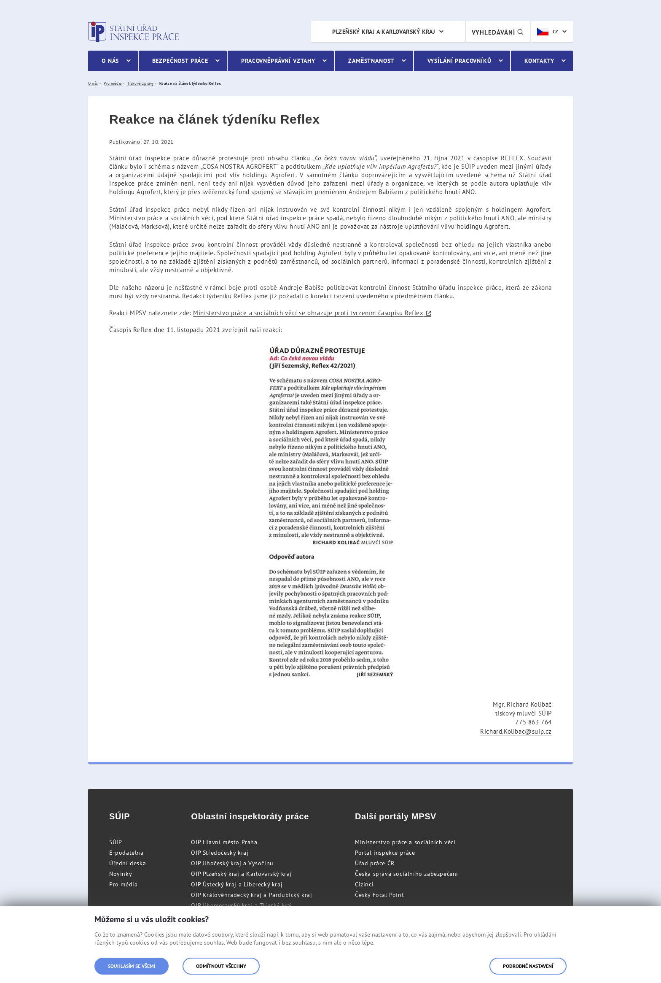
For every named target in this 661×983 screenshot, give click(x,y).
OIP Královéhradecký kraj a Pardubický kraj (251, 895)
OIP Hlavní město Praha (224, 842)
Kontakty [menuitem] (539, 61)
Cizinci (364, 884)
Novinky (120, 874)
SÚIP (115, 842)
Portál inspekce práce (385, 852)
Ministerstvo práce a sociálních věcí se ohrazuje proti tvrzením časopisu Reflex (308, 313)
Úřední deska (127, 863)
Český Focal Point (379, 895)
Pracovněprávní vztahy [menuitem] (278, 61)
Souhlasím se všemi (131, 966)
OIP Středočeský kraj (219, 852)
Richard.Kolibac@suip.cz (516, 731)
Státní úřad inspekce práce (133, 31)
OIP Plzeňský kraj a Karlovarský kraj (241, 874)
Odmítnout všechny (221, 966)
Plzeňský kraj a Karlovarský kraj (383, 31)
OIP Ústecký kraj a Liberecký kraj (236, 884)
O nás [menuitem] (110, 61)
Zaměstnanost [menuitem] (371, 61)
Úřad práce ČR (375, 863)
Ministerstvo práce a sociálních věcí (405, 842)
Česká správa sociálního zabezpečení (406, 874)
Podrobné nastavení (528, 966)
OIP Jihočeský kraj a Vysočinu (232, 863)
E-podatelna (126, 852)
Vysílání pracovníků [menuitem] (459, 61)
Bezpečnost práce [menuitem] (180, 61)
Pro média (123, 884)
